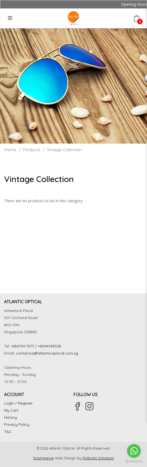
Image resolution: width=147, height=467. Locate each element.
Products (31, 149)
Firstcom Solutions (98, 458)
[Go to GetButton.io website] (134, 461)
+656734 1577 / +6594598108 (36, 346)
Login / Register (18, 403)
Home (10, 149)
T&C (8, 431)
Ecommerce (43, 458)
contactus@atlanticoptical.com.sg (47, 353)
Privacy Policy (16, 424)
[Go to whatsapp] (134, 451)
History (10, 417)
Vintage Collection (64, 149)
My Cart (11, 410)
